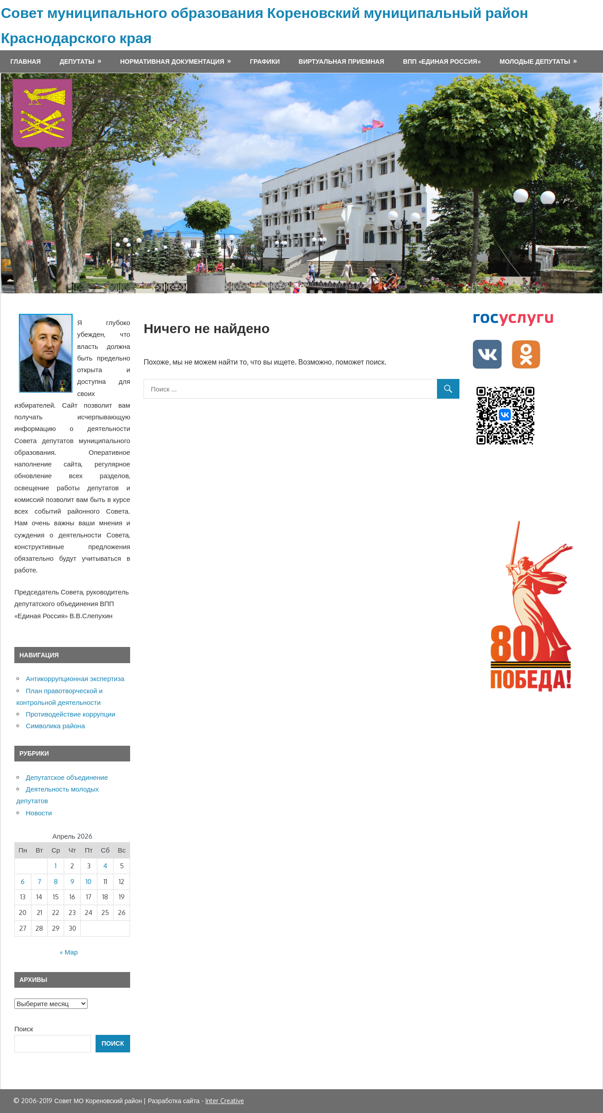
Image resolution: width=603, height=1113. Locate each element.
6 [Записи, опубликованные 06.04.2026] (23, 881)
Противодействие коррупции (70, 714)
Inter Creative (224, 1100)
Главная (25, 61)
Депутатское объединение (67, 777)
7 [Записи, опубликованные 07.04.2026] (39, 881)
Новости (39, 813)
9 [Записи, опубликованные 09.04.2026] (72, 881)
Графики (265, 61)
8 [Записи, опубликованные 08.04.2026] (56, 881)
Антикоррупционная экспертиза (75, 678)
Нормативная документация (172, 61)
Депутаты (77, 61)
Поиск (23, 1029)
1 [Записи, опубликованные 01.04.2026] (56, 866)
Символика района (55, 725)
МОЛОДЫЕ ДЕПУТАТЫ (535, 61)
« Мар (69, 952)
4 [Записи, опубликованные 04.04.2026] (105, 866)
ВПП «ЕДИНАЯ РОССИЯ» (442, 61)
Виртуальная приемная (342, 61)
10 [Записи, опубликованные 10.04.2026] (89, 881)
